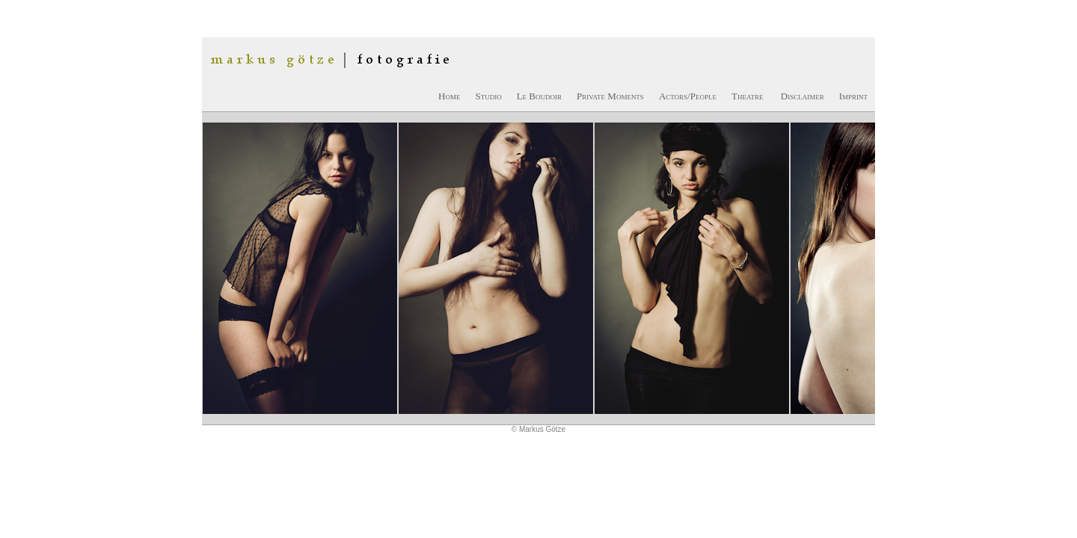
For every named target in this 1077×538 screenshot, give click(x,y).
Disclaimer (802, 96)
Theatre (747, 96)
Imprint (853, 96)
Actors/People (688, 96)
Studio (488, 96)
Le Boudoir (539, 96)
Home (449, 96)
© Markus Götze (538, 429)
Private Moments (610, 96)
